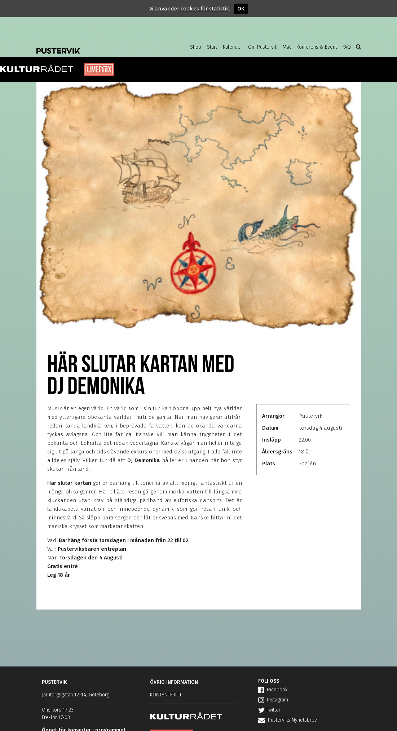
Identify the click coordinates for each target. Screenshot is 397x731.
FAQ (347, 47)
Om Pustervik (262, 47)
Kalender (232, 47)
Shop (195, 47)
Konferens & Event (316, 47)
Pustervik (94, 45)
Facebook (272, 690)
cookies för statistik (205, 8)
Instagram (273, 700)
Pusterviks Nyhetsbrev (287, 720)
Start (212, 47)
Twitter (269, 710)
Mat (287, 47)
